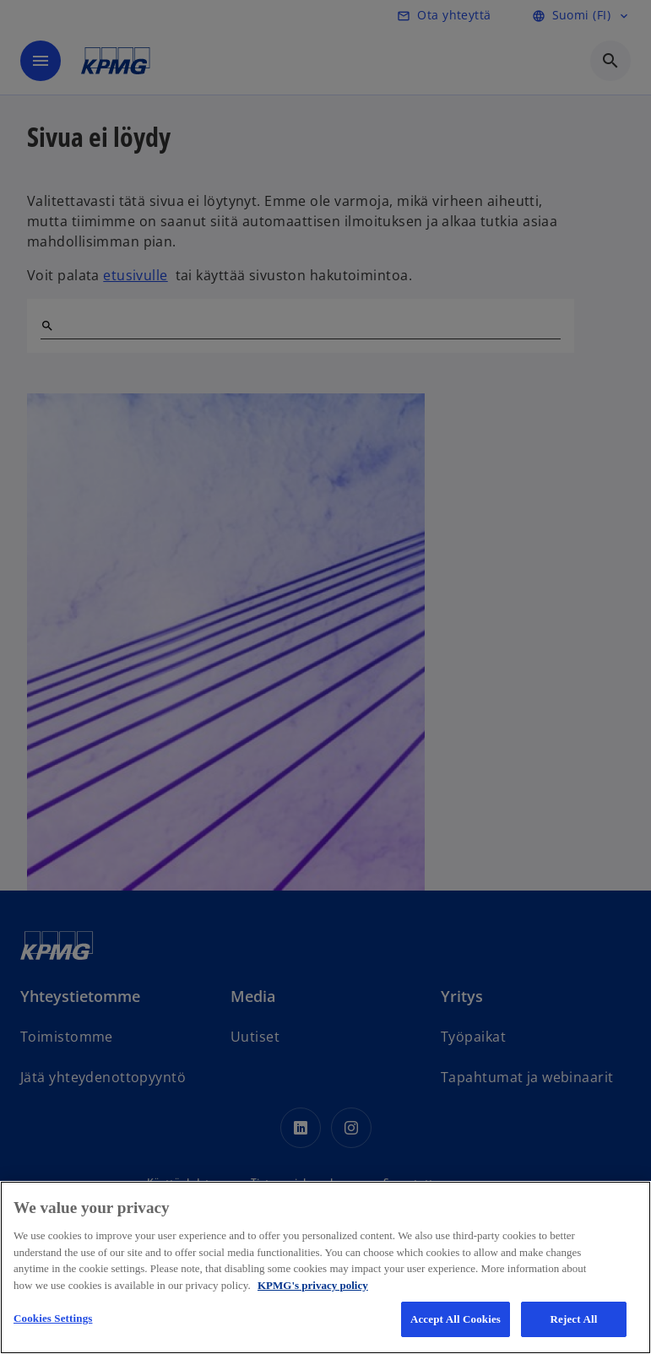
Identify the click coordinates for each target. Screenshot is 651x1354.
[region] (325, 1267)
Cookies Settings (53, 1318)
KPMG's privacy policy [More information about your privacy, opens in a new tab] (313, 1285)
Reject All (574, 1319)
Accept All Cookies (455, 1319)
